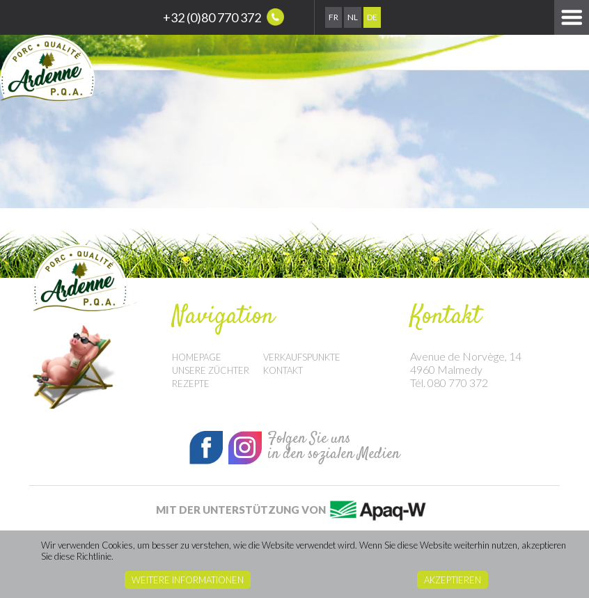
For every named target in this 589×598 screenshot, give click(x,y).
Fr (333, 17)
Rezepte (191, 383)
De (372, 17)
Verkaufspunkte (301, 357)
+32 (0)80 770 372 (223, 17)
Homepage (196, 357)
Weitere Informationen (188, 579)
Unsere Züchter (210, 370)
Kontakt (283, 370)
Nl (352, 17)
